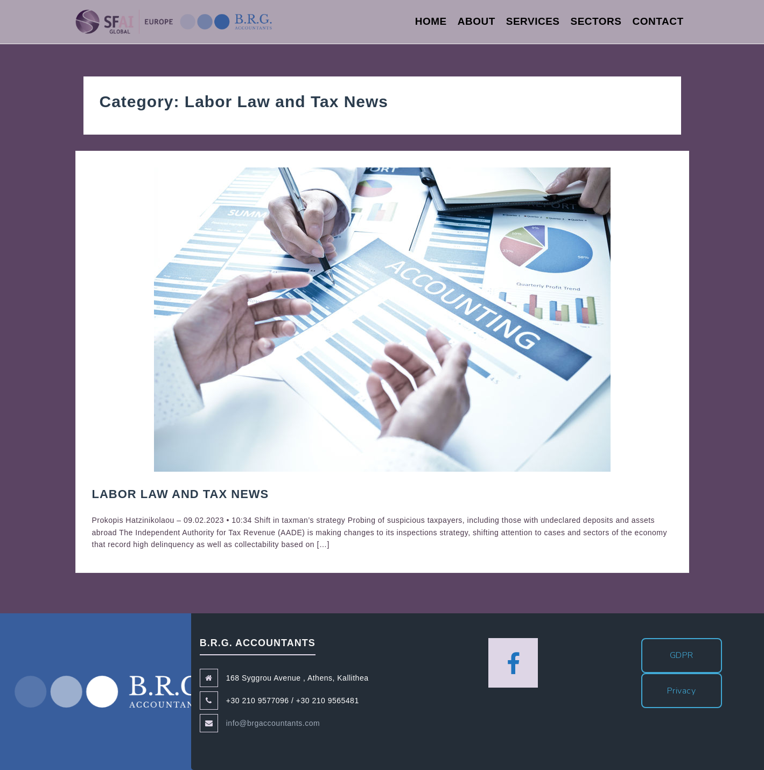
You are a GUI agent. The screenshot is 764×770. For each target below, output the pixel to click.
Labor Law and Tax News (180, 494)
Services (533, 21)
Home (431, 21)
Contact (658, 21)
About (476, 21)
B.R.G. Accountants (110, 692)
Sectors (596, 21)
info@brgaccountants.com (273, 723)
